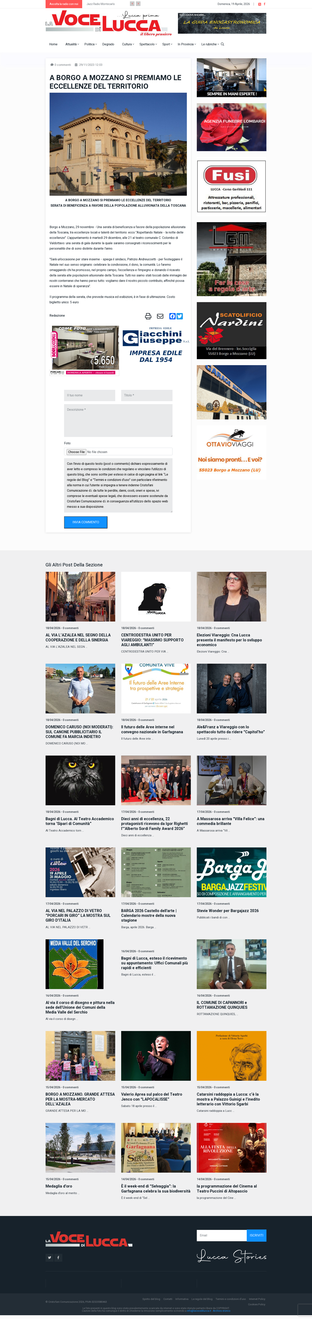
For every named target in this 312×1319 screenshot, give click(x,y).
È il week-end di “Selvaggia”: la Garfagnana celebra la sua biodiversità (149, 1190)
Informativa (182, 1303)
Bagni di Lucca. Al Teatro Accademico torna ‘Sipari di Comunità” (80, 821)
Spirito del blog (151, 1303)
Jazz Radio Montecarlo (101, 4)
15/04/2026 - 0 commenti (62, 1087)
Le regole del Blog (202, 1303)
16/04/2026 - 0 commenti (62, 995)
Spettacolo (148, 44)
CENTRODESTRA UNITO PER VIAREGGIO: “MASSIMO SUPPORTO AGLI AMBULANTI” (153, 640)
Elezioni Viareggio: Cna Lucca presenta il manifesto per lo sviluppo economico (230, 640)
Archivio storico (221, 1314)
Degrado (108, 44)
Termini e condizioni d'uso (231, 1303)
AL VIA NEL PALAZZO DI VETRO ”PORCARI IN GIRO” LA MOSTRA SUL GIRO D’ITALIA (79, 915)
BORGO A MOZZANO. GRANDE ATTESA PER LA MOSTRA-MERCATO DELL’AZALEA (79, 1098)
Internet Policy (257, 1303)
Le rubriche (210, 44)
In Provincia (187, 44)
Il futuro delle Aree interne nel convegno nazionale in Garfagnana (152, 729)
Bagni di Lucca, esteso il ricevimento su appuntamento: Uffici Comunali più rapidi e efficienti (155, 962)
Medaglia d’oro (59, 1185)
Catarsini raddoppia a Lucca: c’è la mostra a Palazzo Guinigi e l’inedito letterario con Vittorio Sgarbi (229, 1098)
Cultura (128, 44)
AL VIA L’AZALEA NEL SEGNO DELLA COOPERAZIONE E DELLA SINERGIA (79, 637)
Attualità (72, 44)
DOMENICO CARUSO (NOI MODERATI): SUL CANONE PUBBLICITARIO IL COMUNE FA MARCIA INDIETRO (80, 731)
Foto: (67, 443)
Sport (167, 44)
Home (53, 44)
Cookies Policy (256, 1308)
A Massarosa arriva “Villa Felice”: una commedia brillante (231, 821)
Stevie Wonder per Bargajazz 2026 (228, 910)
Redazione (57, 315)
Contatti (167, 1303)
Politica (90, 44)
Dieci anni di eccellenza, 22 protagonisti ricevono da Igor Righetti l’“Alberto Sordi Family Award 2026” (155, 823)
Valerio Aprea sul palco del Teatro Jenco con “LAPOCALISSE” (152, 1096)
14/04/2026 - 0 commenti (137, 1178)
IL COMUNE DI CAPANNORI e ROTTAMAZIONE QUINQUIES (223, 1004)
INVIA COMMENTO (85, 522)
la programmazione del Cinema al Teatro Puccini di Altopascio (227, 1187)
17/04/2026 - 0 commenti (137, 811)
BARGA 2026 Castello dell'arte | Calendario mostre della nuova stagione (149, 915)
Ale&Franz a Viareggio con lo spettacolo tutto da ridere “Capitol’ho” (223, 731)
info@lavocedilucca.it (199, 1314)
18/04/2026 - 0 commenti (62, 628)
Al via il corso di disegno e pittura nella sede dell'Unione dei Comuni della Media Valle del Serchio (76, 1006)
